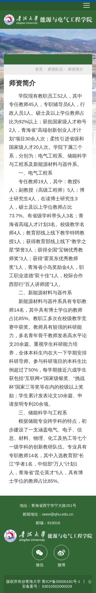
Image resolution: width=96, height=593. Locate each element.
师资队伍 (55, 69)
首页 (39, 69)
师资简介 (75, 69)
